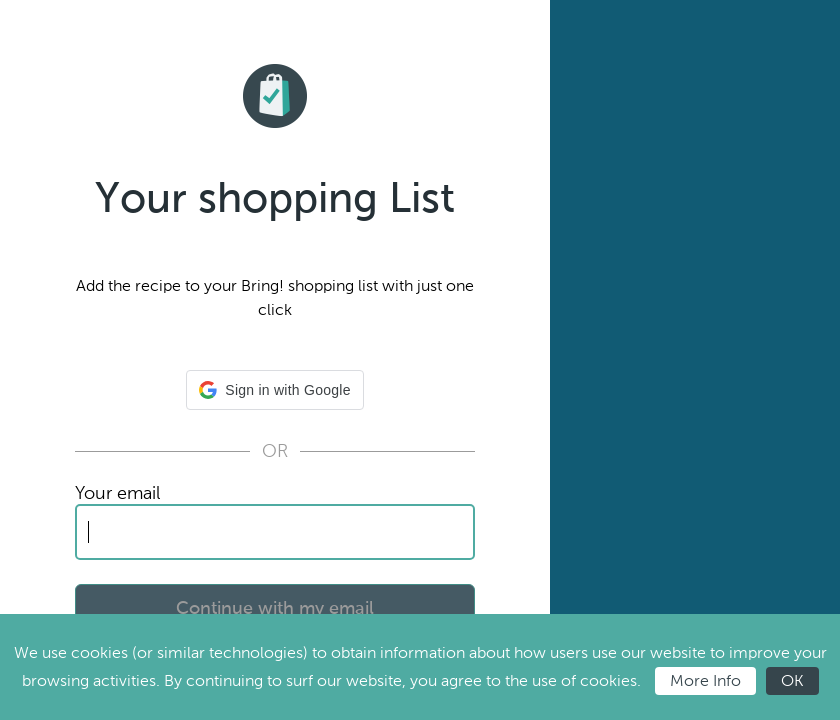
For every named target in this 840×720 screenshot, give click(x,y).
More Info (705, 680)
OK (792, 680)
